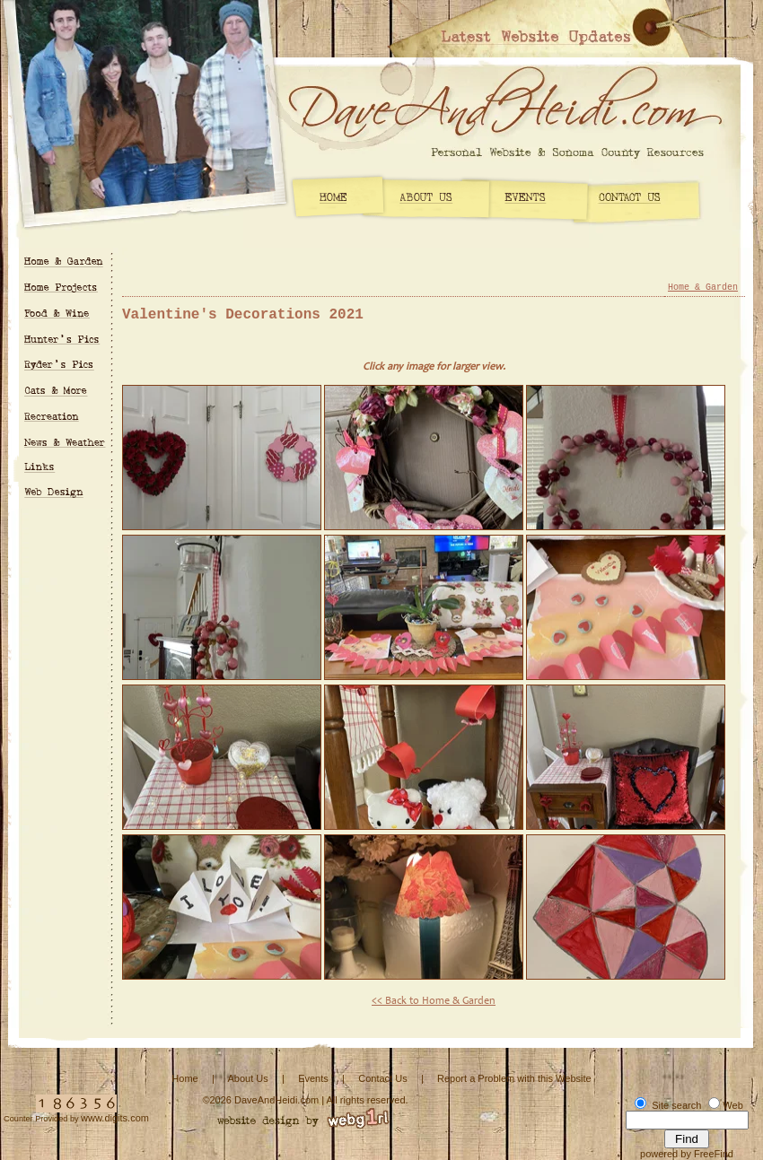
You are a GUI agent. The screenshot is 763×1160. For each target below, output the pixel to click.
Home (184, 1078)
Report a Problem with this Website (514, 1078)
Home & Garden (703, 287)
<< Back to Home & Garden (434, 1001)
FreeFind (713, 1153)
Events (313, 1078)
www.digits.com (115, 1117)
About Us (247, 1078)
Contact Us (382, 1078)
